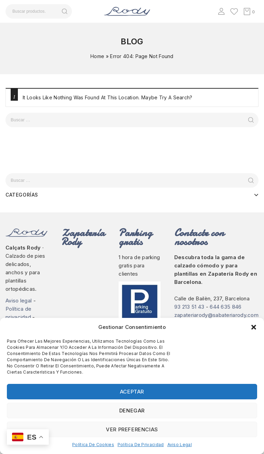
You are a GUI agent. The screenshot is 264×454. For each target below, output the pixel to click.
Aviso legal (179, 444)
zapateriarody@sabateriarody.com (216, 315)
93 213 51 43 (189, 306)
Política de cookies (93, 444)
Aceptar (132, 391)
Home (97, 56)
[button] (253, 327)
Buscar (64, 11)
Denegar (132, 410)
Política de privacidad (141, 444)
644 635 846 (225, 306)
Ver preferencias (132, 429)
